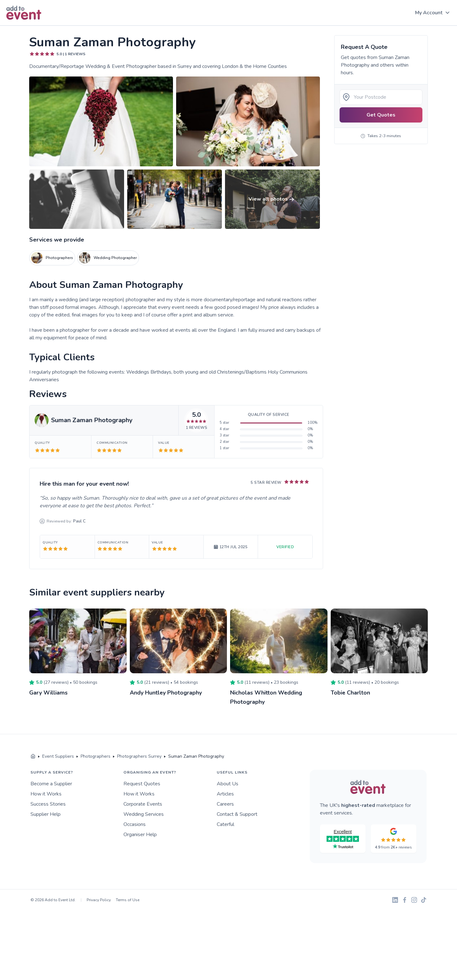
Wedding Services (143, 813)
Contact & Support (237, 813)
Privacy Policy (99, 899)
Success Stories (48, 803)
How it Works (46, 793)
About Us (227, 783)
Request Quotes (141, 783)
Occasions (134, 823)
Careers (225, 803)
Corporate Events (142, 803)
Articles (225, 793)
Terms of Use (127, 899)
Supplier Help (45, 813)
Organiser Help (140, 833)
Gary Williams (48, 692)
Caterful (225, 823)
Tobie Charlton (350, 692)
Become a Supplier (51, 783)
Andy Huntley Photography (166, 692)
